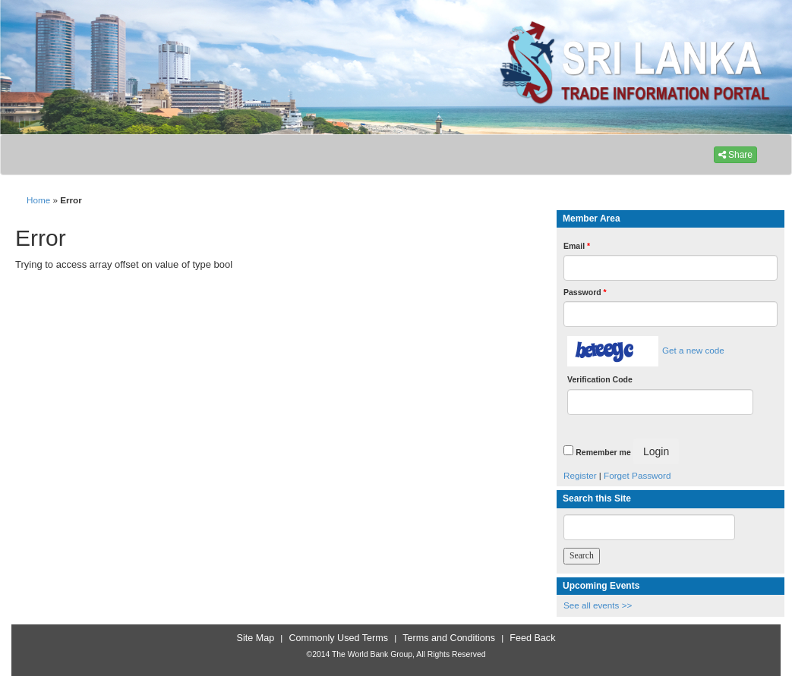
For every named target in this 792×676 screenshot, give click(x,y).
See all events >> (597, 605)
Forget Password (637, 475)
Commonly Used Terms (338, 638)
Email (576, 245)
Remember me (603, 452)
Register (580, 475)
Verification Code (600, 379)
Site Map (256, 638)
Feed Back (532, 638)
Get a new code (693, 350)
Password (585, 292)
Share (735, 154)
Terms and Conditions (448, 638)
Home (38, 200)
